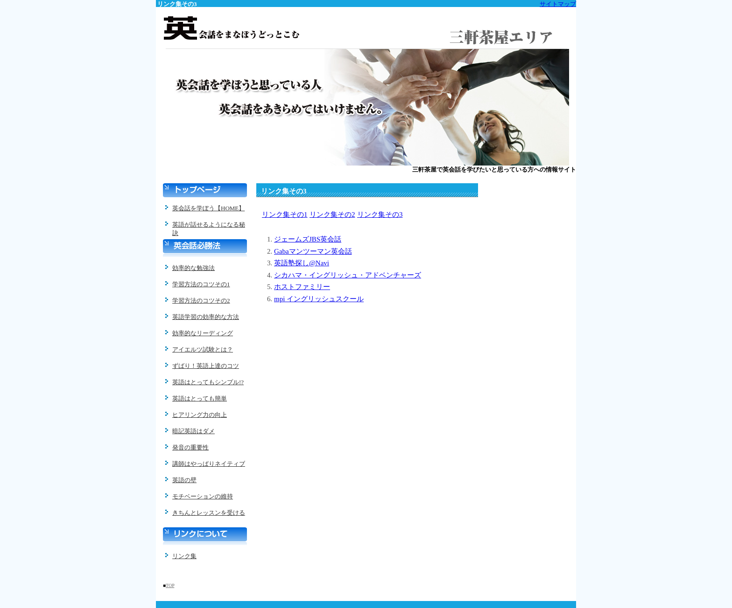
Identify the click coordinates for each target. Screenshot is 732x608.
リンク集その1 (285, 214)
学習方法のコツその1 (201, 284)
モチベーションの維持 (202, 496)
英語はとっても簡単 (199, 398)
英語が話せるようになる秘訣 (208, 228)
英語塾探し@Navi (301, 263)
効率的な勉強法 (193, 267)
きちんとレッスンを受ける (208, 512)
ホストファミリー (302, 286)
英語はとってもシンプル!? (208, 382)
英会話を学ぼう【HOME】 (208, 208)
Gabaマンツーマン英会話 (313, 251)
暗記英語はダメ (193, 431)
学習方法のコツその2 (201, 300)
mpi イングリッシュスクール (319, 299)
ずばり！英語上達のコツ (205, 365)
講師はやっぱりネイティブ (208, 463)
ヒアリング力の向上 (199, 414)
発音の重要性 (190, 447)
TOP (170, 585)
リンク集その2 (332, 214)
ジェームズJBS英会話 (307, 239)
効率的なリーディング (202, 333)
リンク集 (184, 556)
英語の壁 (184, 480)
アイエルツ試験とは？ (202, 349)
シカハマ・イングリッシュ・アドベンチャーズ (347, 275)
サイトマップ (558, 3)
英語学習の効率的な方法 (205, 316)
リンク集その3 (380, 214)
